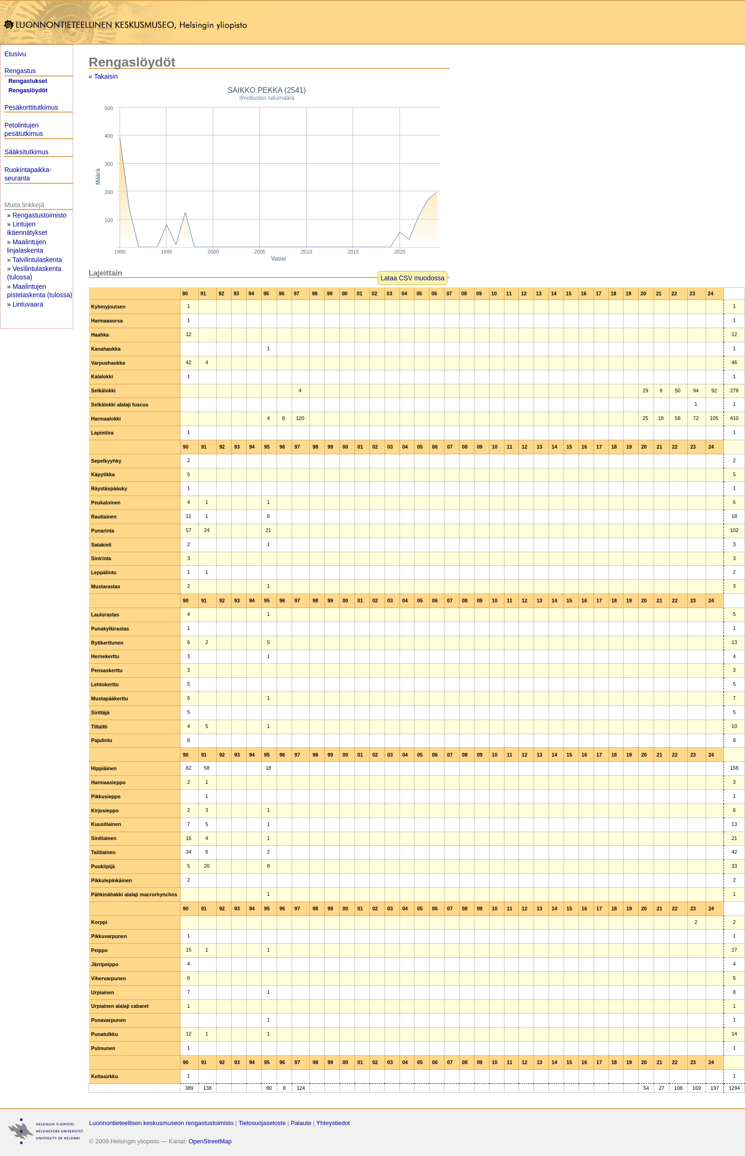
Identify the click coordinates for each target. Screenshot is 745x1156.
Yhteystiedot (333, 1122)
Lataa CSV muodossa (412, 278)
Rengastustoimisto (40, 215)
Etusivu (15, 54)
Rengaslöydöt (27, 90)
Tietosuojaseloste (262, 1122)
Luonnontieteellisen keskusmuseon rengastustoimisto (161, 1122)
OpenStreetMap (210, 1141)
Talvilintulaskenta (37, 259)
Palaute (301, 1122)
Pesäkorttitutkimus (31, 107)
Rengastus (20, 71)
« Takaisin (103, 76)
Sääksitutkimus (26, 152)
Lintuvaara (28, 304)
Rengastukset (27, 81)
